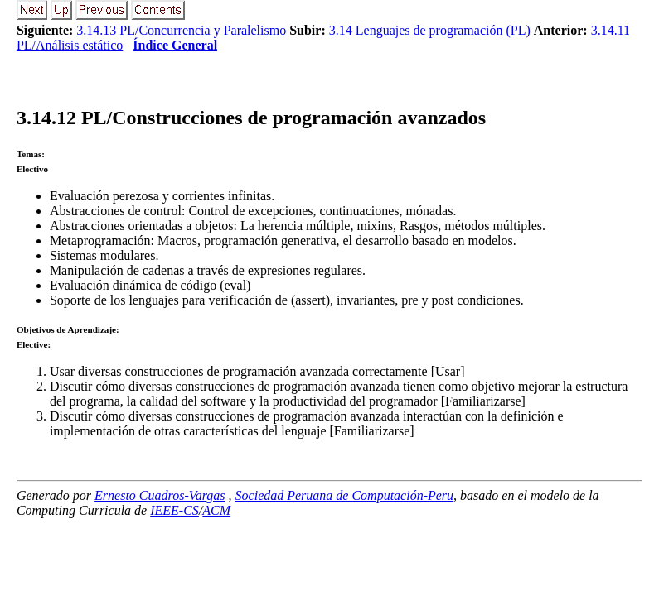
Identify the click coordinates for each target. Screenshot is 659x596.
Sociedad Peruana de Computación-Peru (344, 495)
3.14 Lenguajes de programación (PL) (430, 30)
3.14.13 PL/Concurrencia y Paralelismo (181, 30)
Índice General (175, 45)
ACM (216, 510)
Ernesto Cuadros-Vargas (159, 495)
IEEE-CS (174, 510)
